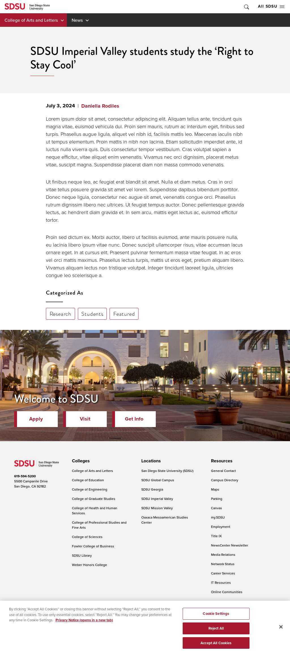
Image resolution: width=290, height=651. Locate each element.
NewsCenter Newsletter (229, 545)
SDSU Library (82, 555)
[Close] (281, 632)
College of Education (88, 480)
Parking (216, 498)
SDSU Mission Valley (157, 508)
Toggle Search (246, 6)
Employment (220, 526)
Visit (85, 419)
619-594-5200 (25, 476)
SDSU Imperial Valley (157, 498)
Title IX (216, 536)
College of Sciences (87, 536)
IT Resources (221, 582)
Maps (215, 489)
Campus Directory (224, 480)
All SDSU (271, 6)
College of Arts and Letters (31, 20)
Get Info (134, 419)
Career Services (223, 573)
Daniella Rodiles (100, 106)
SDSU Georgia (152, 489)
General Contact (223, 470)
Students (92, 314)
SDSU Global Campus (157, 480)
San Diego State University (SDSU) (167, 470)
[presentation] (80, 460)
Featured (124, 314)
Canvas (216, 508)
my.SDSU (218, 517)
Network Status (222, 563)
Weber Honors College (89, 564)
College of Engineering (89, 489)
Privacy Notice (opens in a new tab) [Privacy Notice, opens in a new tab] (84, 625)
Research (60, 314)
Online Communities (226, 591)
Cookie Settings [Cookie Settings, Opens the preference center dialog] (216, 619)
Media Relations (223, 554)
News (77, 20)
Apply (36, 419)
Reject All (216, 633)
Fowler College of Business (93, 546)
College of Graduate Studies (93, 498)
